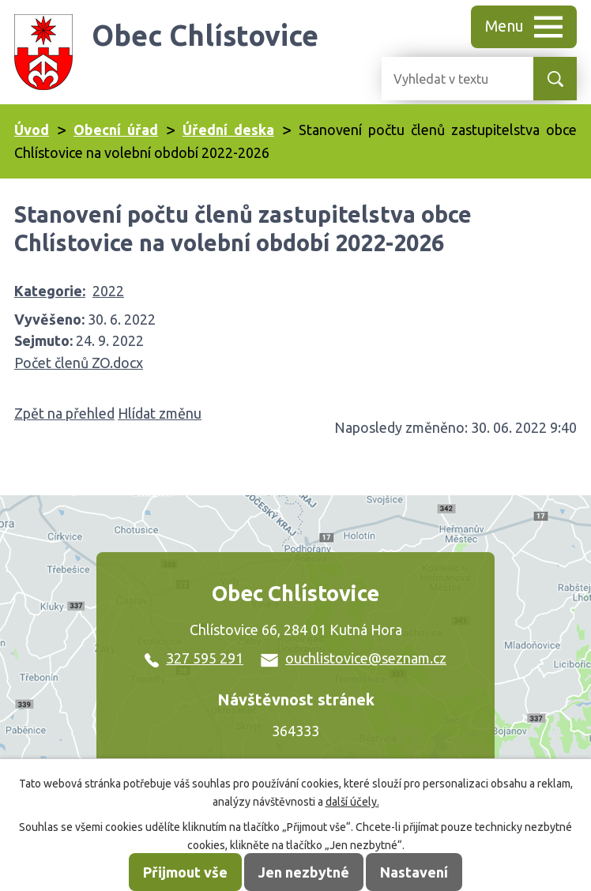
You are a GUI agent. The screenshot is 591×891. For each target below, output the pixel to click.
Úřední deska (228, 129)
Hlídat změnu (159, 413)
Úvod (31, 129)
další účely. (352, 801)
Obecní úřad (115, 129)
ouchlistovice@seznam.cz (353, 658)
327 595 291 (194, 658)
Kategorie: (49, 291)
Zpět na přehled (64, 413)
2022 (108, 291)
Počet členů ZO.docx (78, 362)
